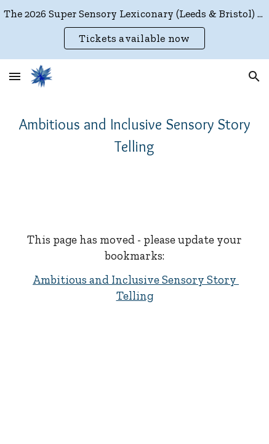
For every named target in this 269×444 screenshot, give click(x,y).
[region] (134, 29)
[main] (134, 136)
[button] (15, 76)
